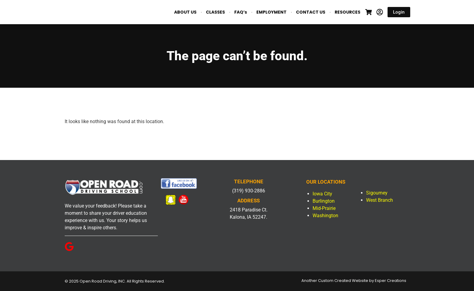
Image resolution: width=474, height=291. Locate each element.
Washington (325, 215)
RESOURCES (347, 12)
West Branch (379, 200)
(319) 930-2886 (248, 191)
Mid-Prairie (324, 208)
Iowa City (322, 194)
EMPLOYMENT (271, 12)
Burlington (324, 201)
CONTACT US (310, 12)
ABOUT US (185, 12)
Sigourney (377, 193)
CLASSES (215, 12)
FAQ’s (240, 12)
